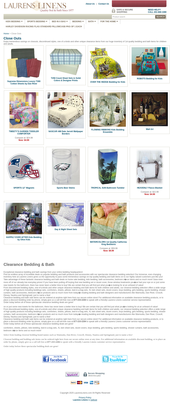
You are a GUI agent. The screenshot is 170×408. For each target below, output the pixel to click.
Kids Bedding (14, 21)
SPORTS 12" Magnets (23, 188)
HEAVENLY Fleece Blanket (149, 188)
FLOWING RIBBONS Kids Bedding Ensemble (107, 131)
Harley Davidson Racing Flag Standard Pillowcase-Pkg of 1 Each (44, 26)
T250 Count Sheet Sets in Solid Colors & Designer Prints (66, 79)
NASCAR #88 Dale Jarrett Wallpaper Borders (66, 132)
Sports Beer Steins (66, 188)
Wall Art (149, 129)
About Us (90, 4)
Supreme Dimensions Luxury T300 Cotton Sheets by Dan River (23, 82)
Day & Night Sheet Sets (66, 229)
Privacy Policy (85, 397)
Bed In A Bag (60, 21)
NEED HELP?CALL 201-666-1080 (157, 11)
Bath (92, 21)
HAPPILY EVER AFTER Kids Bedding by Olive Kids (23, 238)
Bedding (78, 21)
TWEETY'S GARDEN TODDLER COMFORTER (24, 132)
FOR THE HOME (109, 21)
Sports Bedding (37, 21)
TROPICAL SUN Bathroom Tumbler (108, 188)
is (85, 400)
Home (6, 33)
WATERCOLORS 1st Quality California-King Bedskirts (108, 243)
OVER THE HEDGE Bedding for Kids (107, 82)
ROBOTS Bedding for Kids (149, 78)
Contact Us (103, 4)
